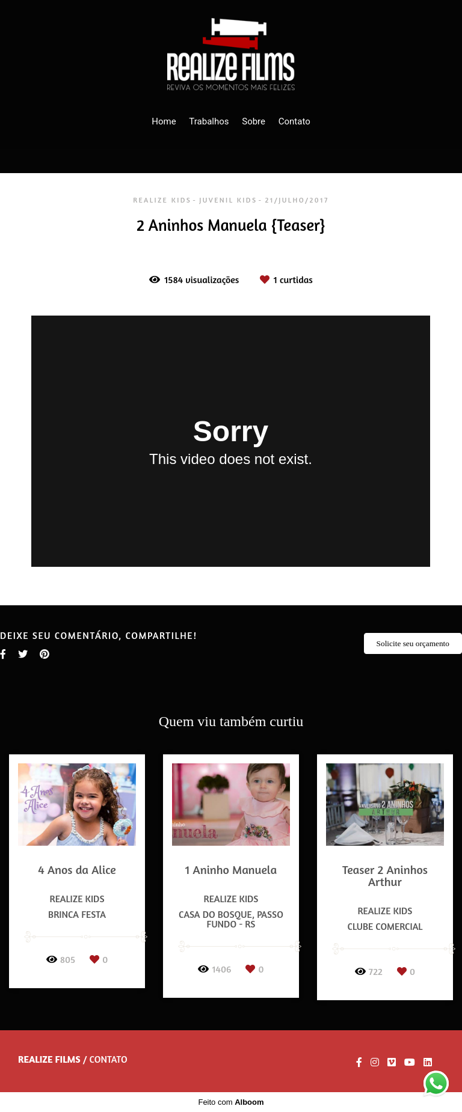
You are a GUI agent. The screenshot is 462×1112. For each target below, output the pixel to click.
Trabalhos (209, 121)
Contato (294, 121)
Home (164, 121)
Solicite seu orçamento (413, 643)
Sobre (253, 121)
